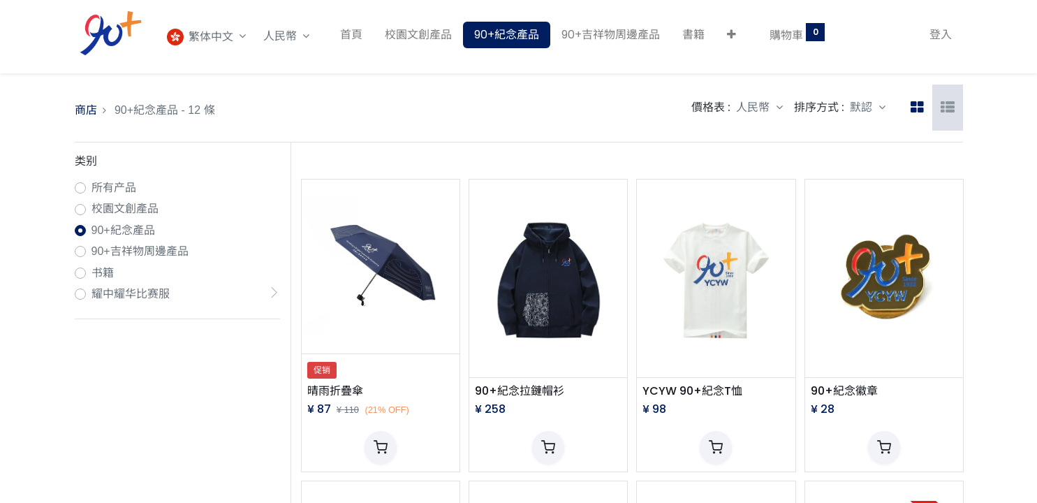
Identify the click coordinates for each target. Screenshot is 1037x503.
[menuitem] (351, 35)
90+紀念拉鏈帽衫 (519, 391)
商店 (86, 110)
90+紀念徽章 (844, 391)
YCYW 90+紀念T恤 (692, 391)
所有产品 (113, 188)
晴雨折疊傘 (335, 391)
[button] (731, 35)
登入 (940, 35)
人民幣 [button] (281, 36)
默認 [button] (862, 107)
